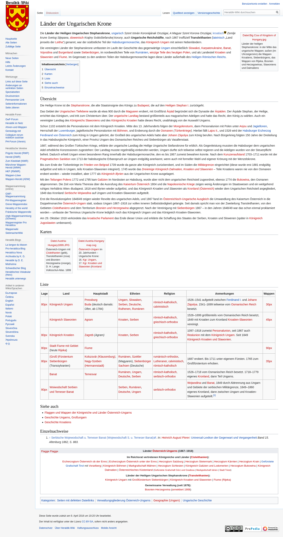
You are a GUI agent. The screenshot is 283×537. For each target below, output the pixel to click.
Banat (227, 48)
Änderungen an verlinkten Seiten (14, 87)
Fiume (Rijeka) (222, 479)
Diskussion (52, 12)
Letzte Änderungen (15, 66)
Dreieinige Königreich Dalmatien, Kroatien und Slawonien (177, 169)
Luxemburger (67, 130)
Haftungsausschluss (88, 528)
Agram (89, 319)
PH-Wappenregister (15, 200)
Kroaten (123, 319)
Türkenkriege (183, 130)
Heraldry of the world (16, 208)
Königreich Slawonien (63, 319)
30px (269, 304)
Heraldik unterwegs (15, 278)
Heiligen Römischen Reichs (209, 57)
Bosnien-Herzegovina (157, 489)
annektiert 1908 (181, 489)
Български (11, 293)
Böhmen (122, 130)
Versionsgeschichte (209, 12)
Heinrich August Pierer (176, 437)
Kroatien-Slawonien (240, 319)
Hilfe (7, 62)
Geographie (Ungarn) (166, 500)
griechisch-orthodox (166, 322)
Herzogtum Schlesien (170, 465)
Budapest (143, 105)
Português (10, 320)
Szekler (136, 356)
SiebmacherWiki (14, 233)
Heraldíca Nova (13, 252)
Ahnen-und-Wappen (16, 127)
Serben (122, 304)
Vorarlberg (95, 465)
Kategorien (48, 500)
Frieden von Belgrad (96, 164)
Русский (9, 324)
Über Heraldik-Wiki (65, 528)
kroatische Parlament (100, 218)
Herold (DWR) (12, 157)
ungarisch (117, 33)
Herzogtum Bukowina (243, 465)
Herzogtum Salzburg (171, 461)
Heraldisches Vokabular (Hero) (18, 273)
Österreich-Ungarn (74, 203)
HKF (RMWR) (12, 171)
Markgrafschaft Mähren (142, 465)
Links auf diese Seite (16, 81)
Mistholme (10, 264)
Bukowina (243, 179)
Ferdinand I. (233, 299)
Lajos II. (213, 130)
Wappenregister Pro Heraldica (16, 224)
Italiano (9, 308)
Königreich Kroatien (62, 335)
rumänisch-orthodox (166, 356)
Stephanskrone (80, 105)
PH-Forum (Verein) (15, 141)
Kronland (96, 266)
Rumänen (138, 308)
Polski (8, 316)
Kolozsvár (100, 356)
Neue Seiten (12, 58)
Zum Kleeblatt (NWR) (16, 161)
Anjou (243, 126)
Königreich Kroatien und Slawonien (209, 339)
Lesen (166, 12)
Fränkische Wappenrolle (18, 212)
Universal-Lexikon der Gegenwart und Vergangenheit (224, 437)
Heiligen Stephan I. (177, 105)
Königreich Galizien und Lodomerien (206, 465)
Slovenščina (11, 332)
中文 (7, 343)
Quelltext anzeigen (184, 12)
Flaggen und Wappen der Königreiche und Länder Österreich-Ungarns (88, 412)
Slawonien (46, 57)
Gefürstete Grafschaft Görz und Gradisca (174, 470)
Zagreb (89, 335)
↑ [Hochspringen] (50, 437)
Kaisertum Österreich (136, 184)
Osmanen (167, 130)
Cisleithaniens (61, 208)
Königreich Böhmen (114, 465)
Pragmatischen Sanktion (55, 159)
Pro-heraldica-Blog (15, 248)
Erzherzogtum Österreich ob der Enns (84, 461)
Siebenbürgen (90, 52)
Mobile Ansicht (108, 528)
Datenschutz (46, 528)
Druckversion (12, 96)
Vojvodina (46, 52)
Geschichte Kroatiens (58, 422)
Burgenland (66, 52)
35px (269, 361)
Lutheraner (160, 361)
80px (44, 304)
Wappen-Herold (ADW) (17, 179)
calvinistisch (161, 306)
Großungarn (78, 417)
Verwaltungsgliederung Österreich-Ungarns (123, 500)
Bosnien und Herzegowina (112, 208)
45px (269, 319)
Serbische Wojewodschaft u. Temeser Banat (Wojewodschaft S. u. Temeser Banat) (102, 437)
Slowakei (194, 48)
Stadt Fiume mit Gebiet (64, 345)
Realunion (193, 335)
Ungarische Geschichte (197, 500)
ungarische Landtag (126, 115)
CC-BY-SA (87, 521)
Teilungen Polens (60, 179)
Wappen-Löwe (13, 175)
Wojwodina (194, 382)
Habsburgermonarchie (126, 42)
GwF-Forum (11, 119)
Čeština (9, 297)
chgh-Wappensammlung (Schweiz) (18, 217)
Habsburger (250, 130)
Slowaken (135, 299)
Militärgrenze (206, 164)
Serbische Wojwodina (77, 193)
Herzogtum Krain (249, 461)
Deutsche (135, 304)
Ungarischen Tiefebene (74, 111)
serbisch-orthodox (165, 376)
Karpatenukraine (211, 48)
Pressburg (91, 299)
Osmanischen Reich (243, 304)
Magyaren (132, 111)
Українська (11, 339)
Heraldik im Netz (14, 123)
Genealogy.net (13, 131)
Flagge (45, 451)
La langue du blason (16, 244)
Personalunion (221, 330)
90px (269, 348)
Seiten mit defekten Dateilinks (75, 500)
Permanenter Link (14, 99)
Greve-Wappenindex (16, 204)
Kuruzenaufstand (234, 154)
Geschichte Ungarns (57, 417)
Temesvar (91, 374)
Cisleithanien (53, 252)
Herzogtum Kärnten (225, 461)
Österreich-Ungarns (165, 450)
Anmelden (274, 3)
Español (9, 304)
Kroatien (220, 52)
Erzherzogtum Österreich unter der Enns (133, 461)
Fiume (63, 57)
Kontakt (9, 70)
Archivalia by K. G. (15, 256)
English (9, 300)
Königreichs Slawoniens (85, 120)
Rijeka (62, 350)
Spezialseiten (12, 92)
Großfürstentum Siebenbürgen (150, 479)
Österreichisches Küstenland (136, 469)
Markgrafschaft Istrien (207, 470)
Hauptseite (11, 38)
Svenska (10, 336)
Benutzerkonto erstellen (254, 3)
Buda (88, 304)
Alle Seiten (11, 42)
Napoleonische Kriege (181, 184)
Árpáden (220, 111)
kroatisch (218, 33)
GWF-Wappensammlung (15, 195)
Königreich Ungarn (157, 42)
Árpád (170, 111)
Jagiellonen (260, 126)
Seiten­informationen (16, 103)
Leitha (59, 42)
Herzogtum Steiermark (198, 461)
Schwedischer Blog (15, 268)
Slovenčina (11, 328)
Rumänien (141, 52)
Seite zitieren (12, 107)
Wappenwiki (11, 229)
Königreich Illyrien (112, 173)
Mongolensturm (183, 126)
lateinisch (218, 37)
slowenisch (76, 37)
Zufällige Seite (13, 46)
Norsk (8, 312)
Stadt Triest (225, 470)
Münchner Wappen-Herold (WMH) (15, 166)
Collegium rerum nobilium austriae (14, 136)
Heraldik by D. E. (14, 260)
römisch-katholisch (165, 302)
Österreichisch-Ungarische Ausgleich (186, 199)
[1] (214, 395)
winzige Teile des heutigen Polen (170, 52)
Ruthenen (124, 308)
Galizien (103, 179)
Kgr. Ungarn (89, 259)
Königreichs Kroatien (124, 120)
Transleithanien (199, 475)
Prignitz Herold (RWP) (17, 153)
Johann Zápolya (178, 135)
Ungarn (165, 48)
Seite (40, 12)
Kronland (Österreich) (201, 188)
